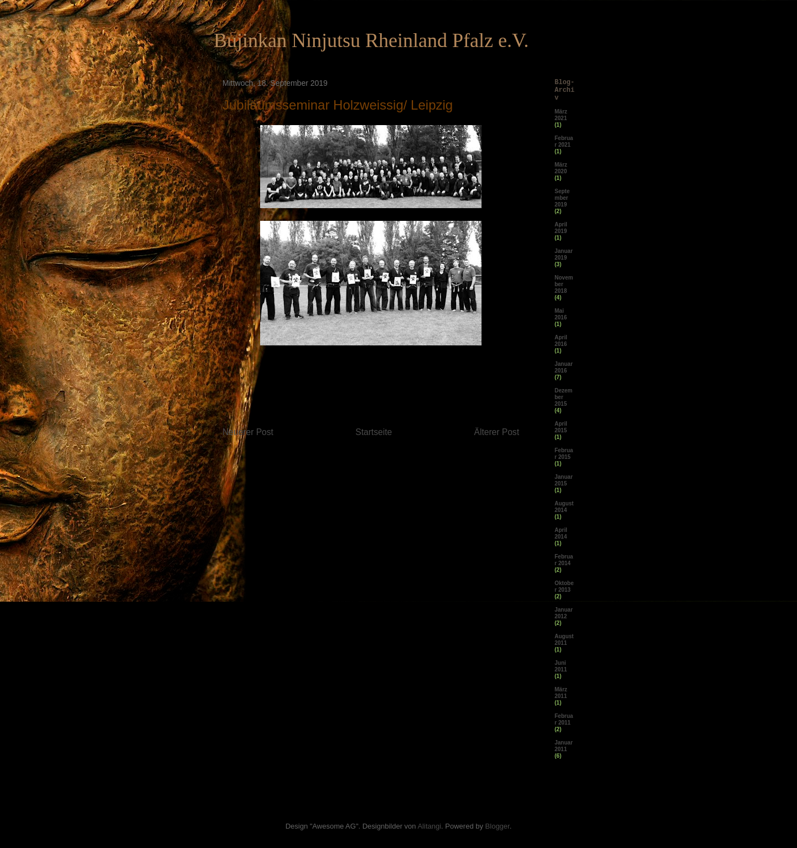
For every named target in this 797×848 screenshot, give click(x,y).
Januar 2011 (564, 746)
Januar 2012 (564, 613)
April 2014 (561, 533)
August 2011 (564, 639)
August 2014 (564, 506)
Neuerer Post (247, 432)
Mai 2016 (561, 314)
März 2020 (561, 168)
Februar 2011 (564, 719)
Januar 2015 (564, 480)
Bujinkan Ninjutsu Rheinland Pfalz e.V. (371, 40)
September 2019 (562, 198)
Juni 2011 (561, 666)
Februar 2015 (564, 453)
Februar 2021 (564, 141)
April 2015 (561, 427)
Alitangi (429, 826)
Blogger (497, 826)
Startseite (373, 432)
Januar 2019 (564, 254)
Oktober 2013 (564, 586)
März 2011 (561, 692)
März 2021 (561, 114)
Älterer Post (496, 432)
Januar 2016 (564, 367)
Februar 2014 (564, 560)
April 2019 (561, 227)
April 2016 (561, 340)
